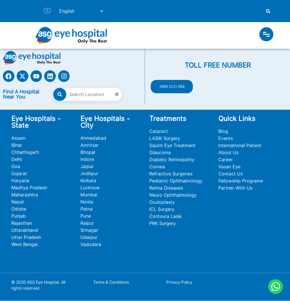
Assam (18, 138)
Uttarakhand (24, 230)
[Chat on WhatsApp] (275, 286)
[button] (266, 35)
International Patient (239, 146)
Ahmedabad (93, 138)
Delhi (16, 159)
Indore (87, 159)
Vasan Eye (229, 167)
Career (225, 160)
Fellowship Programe (240, 181)
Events (225, 138)
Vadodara (90, 244)
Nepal (17, 202)
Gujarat (19, 174)
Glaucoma (160, 153)
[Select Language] (79, 11)
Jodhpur (89, 174)
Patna (86, 209)
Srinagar (89, 230)
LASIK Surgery (164, 138)
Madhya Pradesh (29, 188)
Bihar (16, 145)
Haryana (20, 181)
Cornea (157, 167)
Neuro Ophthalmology (173, 195)
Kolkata (88, 181)
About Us (228, 153)
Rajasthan (21, 223)
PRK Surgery (162, 223)
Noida (86, 202)
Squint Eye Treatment (172, 146)
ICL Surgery (161, 209)
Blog (223, 131)
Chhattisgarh (25, 152)
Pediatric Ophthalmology (175, 181)
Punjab (18, 216)
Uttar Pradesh (26, 237)
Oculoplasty (162, 202)
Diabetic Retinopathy (171, 160)
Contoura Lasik (165, 216)
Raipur (87, 223)
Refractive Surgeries (171, 174)
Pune (85, 216)
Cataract (158, 131)
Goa (15, 166)
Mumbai (88, 195)
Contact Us (230, 174)
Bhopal (87, 152)
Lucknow (90, 188)
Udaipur (88, 237)
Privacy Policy (179, 282)
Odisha (18, 209)
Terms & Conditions (111, 282)
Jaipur (87, 166)
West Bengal (24, 244)
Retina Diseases (166, 188)
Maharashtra (24, 195)
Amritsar (89, 145)
